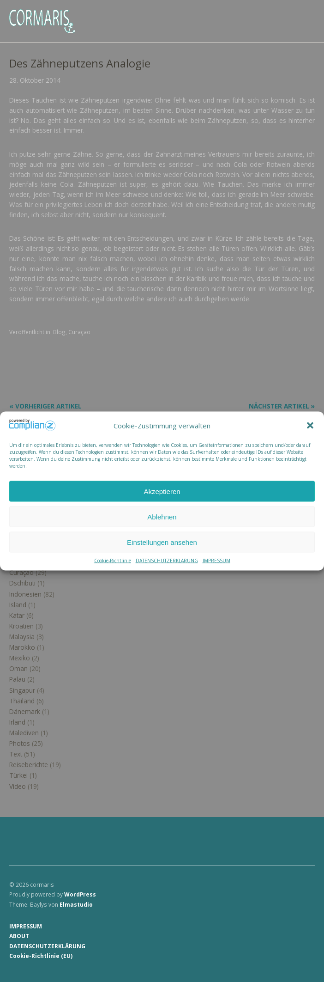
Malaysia (22, 636)
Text (15, 754)
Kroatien (21, 626)
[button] (310, 425)
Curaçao (79, 331)
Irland (17, 722)
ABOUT (19, 935)
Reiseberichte (28, 764)
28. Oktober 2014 (34, 80)
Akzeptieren (162, 491)
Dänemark (24, 711)
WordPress (80, 894)
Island (17, 604)
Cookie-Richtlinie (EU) (40, 955)
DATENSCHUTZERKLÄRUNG (167, 560)
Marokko (22, 647)
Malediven (24, 732)
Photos (19, 743)
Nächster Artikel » (282, 406)
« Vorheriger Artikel (45, 406)
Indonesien (25, 594)
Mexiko (19, 657)
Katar (16, 615)
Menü (303, 14)
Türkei (18, 775)
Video (17, 786)
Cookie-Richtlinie (112, 560)
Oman (18, 668)
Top (305, 955)
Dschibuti (22, 583)
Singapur (22, 690)
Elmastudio (76, 904)
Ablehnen (161, 516)
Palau (17, 679)
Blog (59, 331)
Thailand (22, 700)
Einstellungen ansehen (162, 542)
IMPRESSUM (216, 560)
